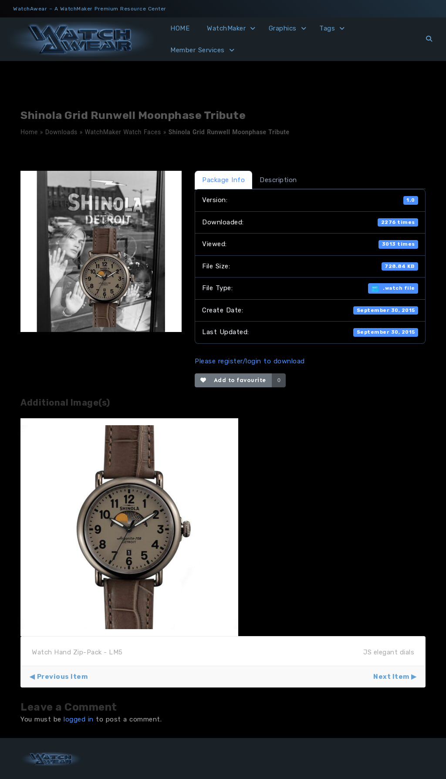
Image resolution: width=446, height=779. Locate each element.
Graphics (283, 28)
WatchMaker (226, 28)
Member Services (197, 50)
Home (29, 132)
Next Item (391, 677)
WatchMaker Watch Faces (123, 132)
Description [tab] (278, 180)
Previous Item (62, 677)
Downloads (61, 132)
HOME (179, 28)
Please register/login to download (250, 361)
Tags (327, 28)
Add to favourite (233, 380)
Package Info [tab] (223, 180)
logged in (79, 719)
